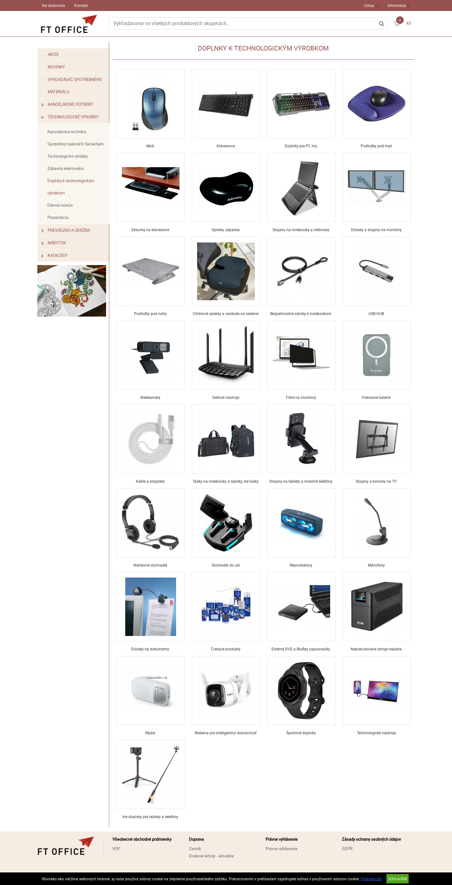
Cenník (195, 848)
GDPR (347, 848)
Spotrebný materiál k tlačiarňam (76, 144)
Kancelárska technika (67, 131)
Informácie (397, 5)
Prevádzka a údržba (65, 230)
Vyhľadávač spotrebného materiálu (75, 86)
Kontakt (81, 5)
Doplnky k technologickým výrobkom (71, 187)
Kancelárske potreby (67, 104)
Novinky (56, 67)
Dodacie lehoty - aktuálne (211, 856)
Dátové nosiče (60, 205)
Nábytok (53, 243)
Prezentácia (58, 217)
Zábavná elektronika (66, 168)
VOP (116, 848)
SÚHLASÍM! (397, 878)
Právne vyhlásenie (282, 848)
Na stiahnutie (53, 5)
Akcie (53, 54)
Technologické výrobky (70, 117)
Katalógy (54, 255)
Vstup (369, 5)
